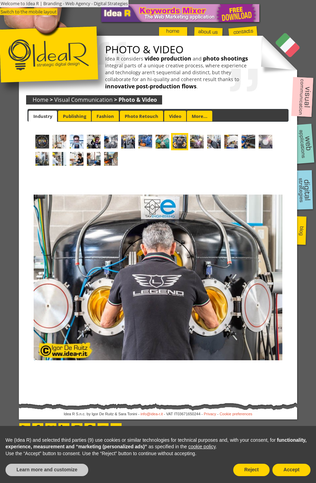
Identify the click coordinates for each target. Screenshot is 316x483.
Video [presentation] (175, 116)
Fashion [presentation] (105, 116)
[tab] (43, 116)
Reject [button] (251, 469)
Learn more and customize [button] (46, 469)
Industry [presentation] (42, 116)
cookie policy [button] (201, 446)
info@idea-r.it (151, 414)
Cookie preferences (235, 414)
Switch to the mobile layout (29, 12)
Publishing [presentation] (74, 116)
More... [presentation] (199, 116)
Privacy (210, 414)
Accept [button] (291, 469)
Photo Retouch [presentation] (141, 116)
